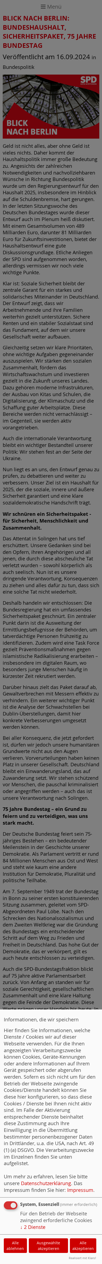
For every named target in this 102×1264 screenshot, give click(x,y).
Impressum (80, 1190)
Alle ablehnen (15, 1245)
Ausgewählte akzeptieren (48, 1245)
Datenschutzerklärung (46, 1183)
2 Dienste (32, 1227)
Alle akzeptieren (83, 1245)
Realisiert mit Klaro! (82, 1258)
